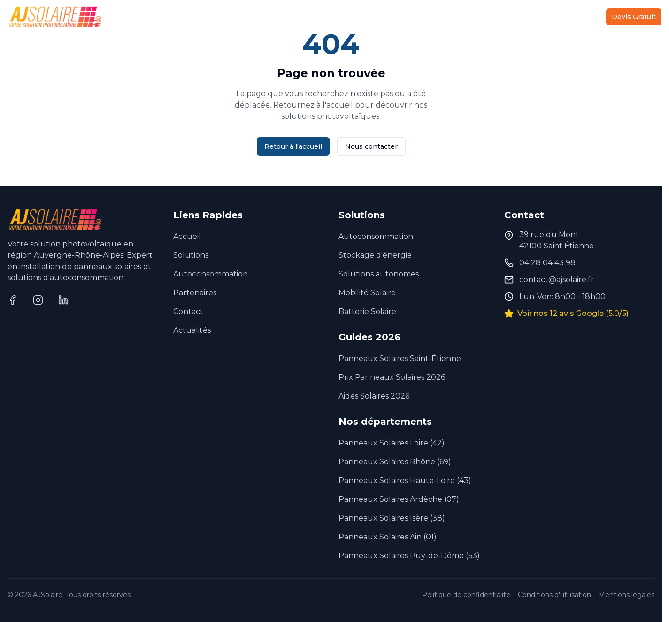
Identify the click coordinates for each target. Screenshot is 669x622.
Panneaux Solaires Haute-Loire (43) (404, 480)
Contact (579, 16)
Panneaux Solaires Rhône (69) (394, 461)
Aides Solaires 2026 (373, 396)
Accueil (195, 16)
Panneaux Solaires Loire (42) (391, 442)
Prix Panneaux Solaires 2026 (391, 377)
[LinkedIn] (63, 300)
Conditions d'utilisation (554, 595)
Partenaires (498, 16)
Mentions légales (626, 595)
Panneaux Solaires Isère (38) (391, 518)
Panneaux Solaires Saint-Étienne (399, 358)
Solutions (251, 16)
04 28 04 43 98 (547, 262)
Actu (542, 16)
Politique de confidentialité (466, 595)
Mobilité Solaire (367, 292)
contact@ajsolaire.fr (556, 279)
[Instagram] (38, 300)
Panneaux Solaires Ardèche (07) (398, 499)
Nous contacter (371, 146)
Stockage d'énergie (375, 255)
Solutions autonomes (378, 273)
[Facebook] (13, 300)
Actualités (192, 330)
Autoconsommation (210, 273)
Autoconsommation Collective (354, 16)
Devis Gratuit (634, 17)
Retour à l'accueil (293, 146)
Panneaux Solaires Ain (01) (387, 536)
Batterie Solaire (367, 311)
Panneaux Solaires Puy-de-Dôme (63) (409, 555)
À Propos (446, 16)
